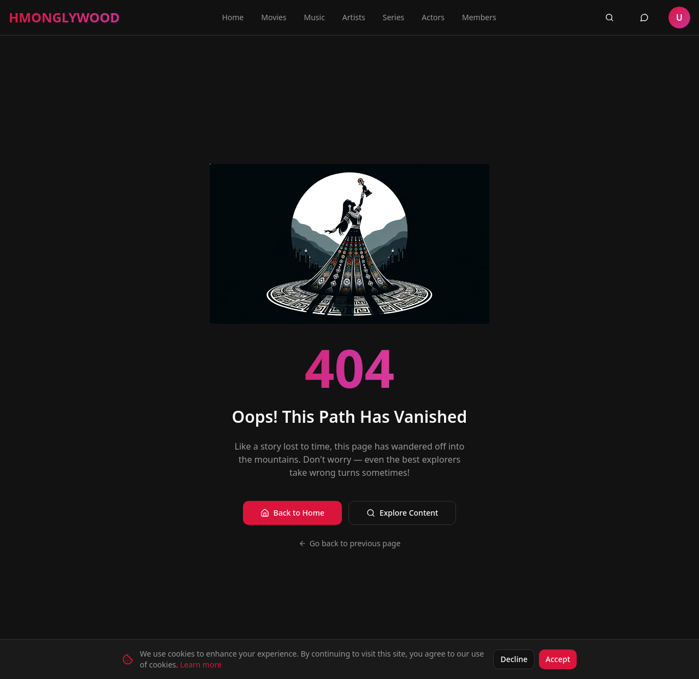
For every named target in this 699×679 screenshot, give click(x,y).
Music (314, 17)
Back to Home (292, 512)
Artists (353, 17)
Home (233, 17)
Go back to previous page (350, 543)
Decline (514, 659)
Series (394, 17)
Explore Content (402, 512)
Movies (273, 17)
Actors (433, 17)
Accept (558, 659)
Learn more (201, 664)
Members (479, 17)
